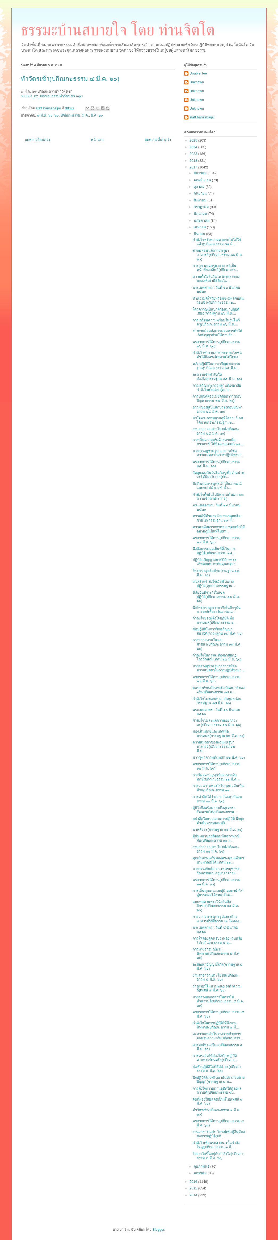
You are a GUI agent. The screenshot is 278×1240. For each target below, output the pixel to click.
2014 (193, 1195)
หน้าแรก (97, 140)
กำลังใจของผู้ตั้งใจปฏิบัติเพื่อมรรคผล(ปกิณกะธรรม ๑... (214, 620)
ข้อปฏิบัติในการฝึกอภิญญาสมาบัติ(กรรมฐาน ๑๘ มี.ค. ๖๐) (218, 631)
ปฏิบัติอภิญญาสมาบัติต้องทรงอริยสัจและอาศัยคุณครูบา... (215, 562)
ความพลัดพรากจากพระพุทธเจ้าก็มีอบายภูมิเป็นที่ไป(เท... (219, 529)
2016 (193, 1182)
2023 (193, 154)
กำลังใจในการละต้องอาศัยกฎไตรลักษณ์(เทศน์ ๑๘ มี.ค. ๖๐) (217, 657)
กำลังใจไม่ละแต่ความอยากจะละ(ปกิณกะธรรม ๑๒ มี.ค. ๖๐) (217, 722)
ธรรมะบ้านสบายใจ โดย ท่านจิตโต (118, 30)
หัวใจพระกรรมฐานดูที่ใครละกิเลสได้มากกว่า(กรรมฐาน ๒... (218, 420)
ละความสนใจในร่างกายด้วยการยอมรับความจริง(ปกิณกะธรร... (218, 1036)
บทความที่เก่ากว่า (158, 140)
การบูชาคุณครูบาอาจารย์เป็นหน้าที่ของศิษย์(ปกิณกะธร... (215, 268)
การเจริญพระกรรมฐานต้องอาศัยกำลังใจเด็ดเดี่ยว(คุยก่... (217, 387)
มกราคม (201, 1173)
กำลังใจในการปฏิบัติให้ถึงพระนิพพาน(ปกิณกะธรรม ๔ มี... (216, 1025)
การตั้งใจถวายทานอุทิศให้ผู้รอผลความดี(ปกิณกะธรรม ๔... (217, 1090)
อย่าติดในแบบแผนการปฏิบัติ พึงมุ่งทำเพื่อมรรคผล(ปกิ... (218, 821)
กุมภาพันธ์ (202, 1166)
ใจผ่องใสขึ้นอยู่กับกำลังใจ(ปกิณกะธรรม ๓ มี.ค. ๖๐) (218, 1156)
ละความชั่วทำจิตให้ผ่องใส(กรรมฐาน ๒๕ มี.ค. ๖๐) (217, 377)
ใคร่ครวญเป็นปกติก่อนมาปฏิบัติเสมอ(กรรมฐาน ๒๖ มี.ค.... (216, 311)
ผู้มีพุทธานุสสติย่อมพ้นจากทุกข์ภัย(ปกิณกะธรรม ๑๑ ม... (216, 838)
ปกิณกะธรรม (70, 115)
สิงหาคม (201, 200)
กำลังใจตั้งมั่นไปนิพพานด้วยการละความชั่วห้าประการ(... (218, 497)
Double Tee (198, 73)
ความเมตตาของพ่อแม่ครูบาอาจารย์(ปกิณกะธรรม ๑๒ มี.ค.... (214, 746)
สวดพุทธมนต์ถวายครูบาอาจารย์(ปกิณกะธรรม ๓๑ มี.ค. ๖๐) (218, 255)
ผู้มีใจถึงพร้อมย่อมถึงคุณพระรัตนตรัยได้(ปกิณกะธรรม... (215, 810)
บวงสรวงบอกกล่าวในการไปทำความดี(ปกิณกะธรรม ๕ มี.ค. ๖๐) (218, 1001)
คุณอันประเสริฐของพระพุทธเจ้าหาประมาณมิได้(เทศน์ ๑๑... (218, 860)
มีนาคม (200, 234)
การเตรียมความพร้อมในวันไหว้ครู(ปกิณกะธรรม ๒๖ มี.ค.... (216, 322)
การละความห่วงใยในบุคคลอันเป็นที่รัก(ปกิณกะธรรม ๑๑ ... (218, 788)
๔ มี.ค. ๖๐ (44, 115)
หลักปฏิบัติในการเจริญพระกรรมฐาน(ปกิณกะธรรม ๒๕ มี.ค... (216, 366)
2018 (193, 161)
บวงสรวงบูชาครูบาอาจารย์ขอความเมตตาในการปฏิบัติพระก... (219, 453)
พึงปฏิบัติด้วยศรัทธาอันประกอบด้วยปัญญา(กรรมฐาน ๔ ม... (219, 1080)
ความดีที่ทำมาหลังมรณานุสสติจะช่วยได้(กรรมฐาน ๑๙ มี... (217, 518)
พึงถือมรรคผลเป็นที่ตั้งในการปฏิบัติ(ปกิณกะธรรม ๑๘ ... (214, 551)
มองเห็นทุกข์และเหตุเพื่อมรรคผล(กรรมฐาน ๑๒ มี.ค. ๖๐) (219, 733)
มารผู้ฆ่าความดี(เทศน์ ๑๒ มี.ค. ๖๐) (219, 757)
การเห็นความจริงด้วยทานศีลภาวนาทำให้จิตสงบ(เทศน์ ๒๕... (218, 442)
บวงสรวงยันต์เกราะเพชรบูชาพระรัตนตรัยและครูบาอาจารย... (217, 871)
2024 (193, 147)
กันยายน (201, 193)
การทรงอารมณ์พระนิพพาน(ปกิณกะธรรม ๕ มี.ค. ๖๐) (216, 953)
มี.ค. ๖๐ (97, 115)
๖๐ (56, 115)
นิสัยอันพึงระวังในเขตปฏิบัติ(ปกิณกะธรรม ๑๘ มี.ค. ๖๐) (216, 596)
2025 (193, 140)
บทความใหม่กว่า (37, 140)
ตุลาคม (200, 187)
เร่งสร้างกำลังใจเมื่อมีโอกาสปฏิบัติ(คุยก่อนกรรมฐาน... (214, 584)
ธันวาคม (201, 173)
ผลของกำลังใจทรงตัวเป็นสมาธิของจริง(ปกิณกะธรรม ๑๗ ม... (219, 690)
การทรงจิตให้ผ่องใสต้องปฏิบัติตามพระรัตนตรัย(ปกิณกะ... (215, 1058)
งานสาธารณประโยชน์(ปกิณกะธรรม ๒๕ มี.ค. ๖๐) (216, 431)
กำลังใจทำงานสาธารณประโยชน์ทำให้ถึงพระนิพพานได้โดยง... (217, 355)
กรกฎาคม (202, 207)
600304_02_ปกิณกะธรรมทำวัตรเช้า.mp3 (52, 96)
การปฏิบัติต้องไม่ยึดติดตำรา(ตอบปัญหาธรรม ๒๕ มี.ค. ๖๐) (217, 398)
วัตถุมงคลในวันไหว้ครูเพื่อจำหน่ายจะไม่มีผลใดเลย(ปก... (218, 475)
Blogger (158, 1229)
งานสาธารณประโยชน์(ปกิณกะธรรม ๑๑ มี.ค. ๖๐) (216, 849)
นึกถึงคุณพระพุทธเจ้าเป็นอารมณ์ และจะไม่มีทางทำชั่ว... (217, 486)
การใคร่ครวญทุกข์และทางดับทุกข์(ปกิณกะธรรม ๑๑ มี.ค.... (216, 777)
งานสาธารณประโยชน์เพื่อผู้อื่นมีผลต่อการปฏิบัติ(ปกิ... (219, 1134)
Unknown (196, 82)
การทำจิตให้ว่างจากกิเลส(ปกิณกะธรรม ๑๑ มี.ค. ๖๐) (217, 799)
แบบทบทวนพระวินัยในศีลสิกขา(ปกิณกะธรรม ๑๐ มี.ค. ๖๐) (216, 906)
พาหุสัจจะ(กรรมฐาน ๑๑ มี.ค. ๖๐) (217, 830)
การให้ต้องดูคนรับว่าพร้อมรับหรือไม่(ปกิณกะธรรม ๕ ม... (217, 940)
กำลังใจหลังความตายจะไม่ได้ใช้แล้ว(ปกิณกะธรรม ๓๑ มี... (217, 242)
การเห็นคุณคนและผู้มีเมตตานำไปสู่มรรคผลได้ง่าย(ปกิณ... (218, 893)
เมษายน (200, 227)
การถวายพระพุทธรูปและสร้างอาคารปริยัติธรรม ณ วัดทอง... (217, 919)
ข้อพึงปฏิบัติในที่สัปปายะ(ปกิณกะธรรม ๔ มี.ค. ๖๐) (217, 1069)
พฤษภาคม (202, 220)
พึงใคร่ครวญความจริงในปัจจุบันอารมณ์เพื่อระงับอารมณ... (217, 610)
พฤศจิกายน (203, 180)
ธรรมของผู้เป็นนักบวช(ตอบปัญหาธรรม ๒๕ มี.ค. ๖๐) (217, 409)
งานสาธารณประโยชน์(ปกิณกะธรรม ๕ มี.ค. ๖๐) (216, 977)
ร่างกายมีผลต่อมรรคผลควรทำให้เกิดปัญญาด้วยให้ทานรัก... (217, 333)
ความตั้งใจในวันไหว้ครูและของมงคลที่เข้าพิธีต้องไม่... (216, 279)
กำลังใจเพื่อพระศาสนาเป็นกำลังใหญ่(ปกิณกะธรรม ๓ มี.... (216, 1145)
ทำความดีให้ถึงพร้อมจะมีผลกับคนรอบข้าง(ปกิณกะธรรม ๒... (218, 300)
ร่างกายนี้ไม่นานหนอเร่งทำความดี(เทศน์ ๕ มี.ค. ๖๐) (217, 988)
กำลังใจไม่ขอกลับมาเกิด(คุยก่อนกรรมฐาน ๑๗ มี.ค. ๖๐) (217, 701)
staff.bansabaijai (201, 117)
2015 (193, 1188)
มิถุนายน (201, 214)
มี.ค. (85, 115)
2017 (193, 167)
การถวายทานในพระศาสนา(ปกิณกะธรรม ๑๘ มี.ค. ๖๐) (217, 644)
